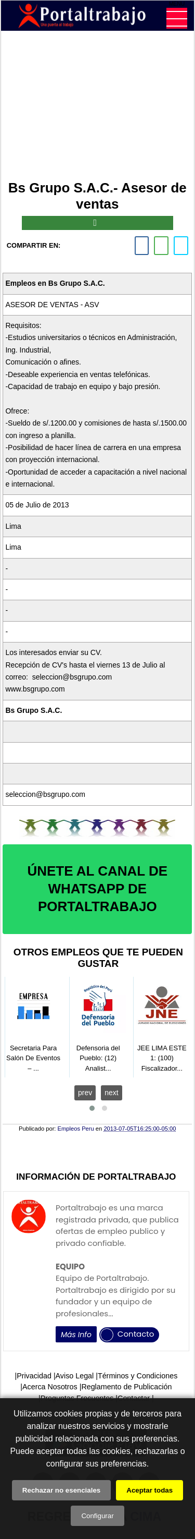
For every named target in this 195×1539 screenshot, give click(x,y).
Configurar (97, 1516)
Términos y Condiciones (137, 1376)
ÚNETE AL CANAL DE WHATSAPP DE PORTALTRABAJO (97, 888)
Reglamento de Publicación (126, 1387)
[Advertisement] (97, 107)
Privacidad (34, 1376)
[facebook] (142, 245)
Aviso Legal (75, 1376)
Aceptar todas (149, 1490)
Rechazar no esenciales (61, 1490)
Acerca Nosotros (49, 1387)
